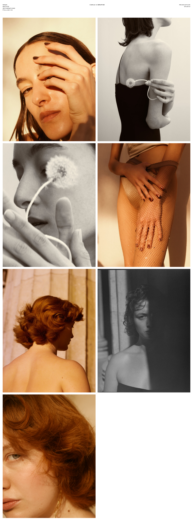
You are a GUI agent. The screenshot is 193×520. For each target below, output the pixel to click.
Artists (6, 6)
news (5, 4)
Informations (9, 8)
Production (184, 4)
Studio (187, 6)
